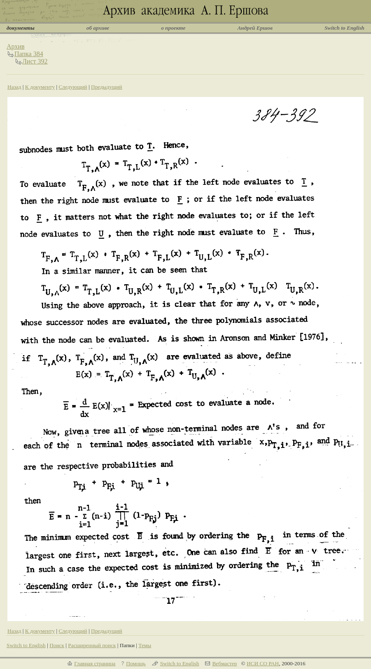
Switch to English (344, 28)
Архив (16, 46)
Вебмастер (224, 663)
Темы (144, 645)
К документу (40, 87)
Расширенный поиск (92, 645)
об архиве (98, 28)
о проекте (173, 28)
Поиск (56, 645)
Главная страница (94, 663)
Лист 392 (35, 61)
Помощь (135, 663)
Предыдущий (106, 87)
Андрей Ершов (255, 28)
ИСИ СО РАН (263, 663)
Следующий (72, 87)
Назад (14, 87)
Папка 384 (28, 53)
